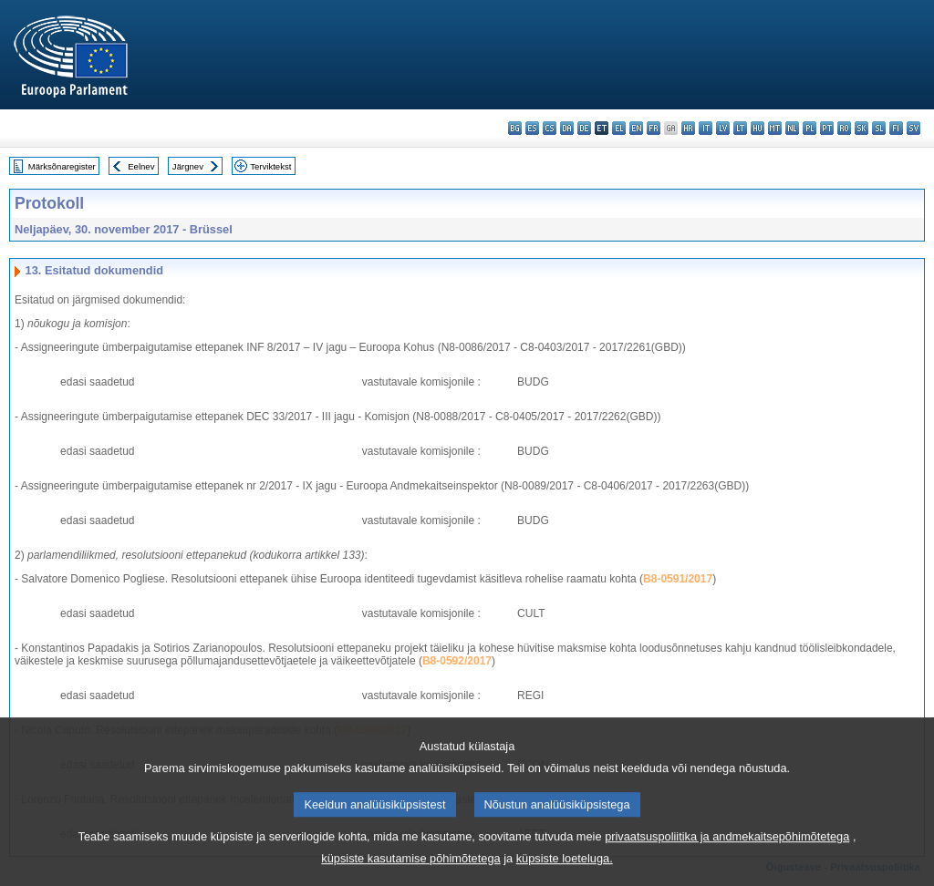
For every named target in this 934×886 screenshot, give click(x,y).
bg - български (515, 128)
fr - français (653, 128)
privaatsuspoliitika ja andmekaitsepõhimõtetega (727, 853)
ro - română (844, 128)
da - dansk (567, 128)
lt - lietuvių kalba (740, 128)
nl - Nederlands (792, 128)
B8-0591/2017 (677, 578)
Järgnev (187, 166)
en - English (636, 128)
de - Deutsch (584, 128)
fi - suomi (896, 128)
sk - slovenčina (861, 128)
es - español (532, 128)
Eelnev (141, 166)
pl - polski (809, 128)
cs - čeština (549, 128)
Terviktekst (270, 166)
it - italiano (705, 128)
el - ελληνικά (619, 128)
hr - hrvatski (688, 128)
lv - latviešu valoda (723, 128)
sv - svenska (913, 128)
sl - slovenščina (879, 128)
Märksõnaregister (62, 166)
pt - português (827, 128)
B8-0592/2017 (457, 660)
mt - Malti (775, 128)
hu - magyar (757, 128)
